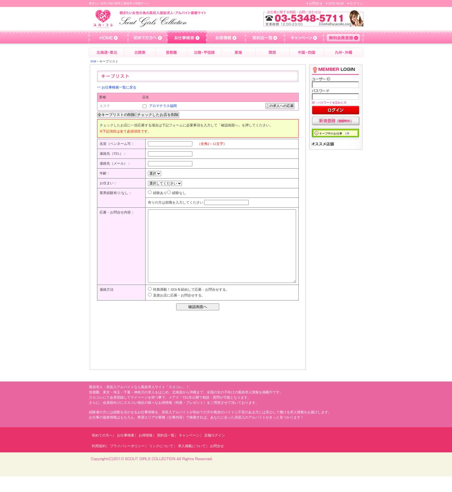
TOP (93, 61)
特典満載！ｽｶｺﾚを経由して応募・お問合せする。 (191, 305)
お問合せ (316, 3)
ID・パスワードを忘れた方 (329, 102)
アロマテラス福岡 (163, 106)
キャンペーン (189, 451)
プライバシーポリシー (127, 462)
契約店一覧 (165, 451)
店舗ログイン (214, 451)
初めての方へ (102, 451)
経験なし (179, 193)
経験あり (160, 193)
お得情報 (145, 451)
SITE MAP (336, 3)
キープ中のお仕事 (334, 133)
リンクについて (161, 462)
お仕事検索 (125, 451)
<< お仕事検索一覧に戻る (117, 87)
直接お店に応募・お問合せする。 (179, 311)
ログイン (356, 3)
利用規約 (99, 462)
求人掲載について (192, 462)
